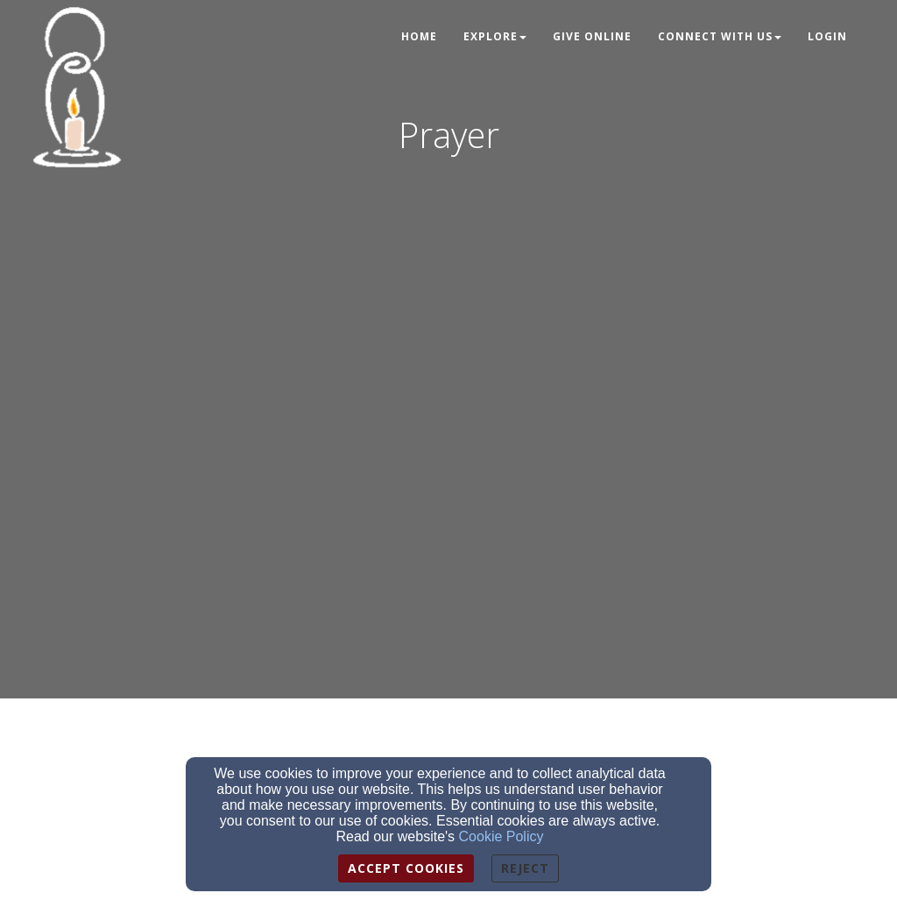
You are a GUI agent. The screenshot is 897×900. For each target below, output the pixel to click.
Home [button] (419, 36)
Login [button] (827, 36)
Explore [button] (494, 36)
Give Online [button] (592, 36)
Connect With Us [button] (719, 36)
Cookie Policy (501, 836)
